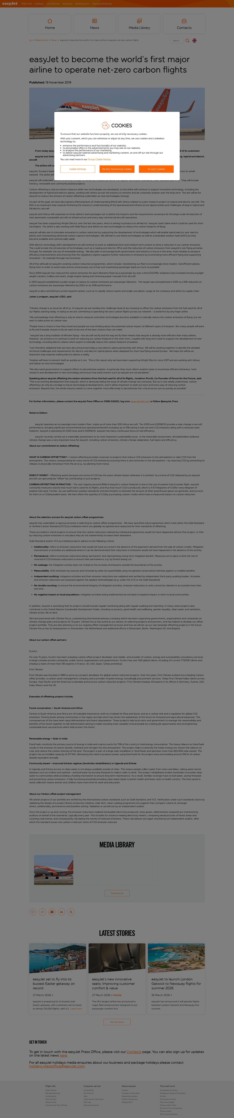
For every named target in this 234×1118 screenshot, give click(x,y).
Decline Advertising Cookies (117, 169)
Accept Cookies (156, 169)
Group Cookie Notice (99, 159)
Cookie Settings (77, 169)
